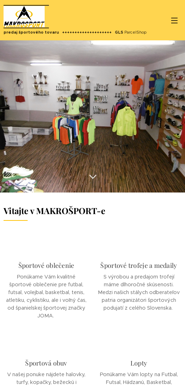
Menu (174, 20)
